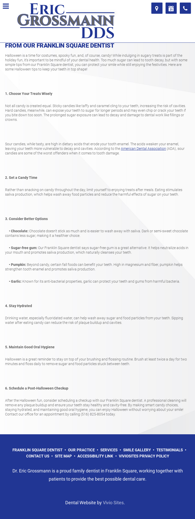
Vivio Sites (113, 502)
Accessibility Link (95, 456)
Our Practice (81, 450)
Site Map (63, 456)
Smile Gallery (137, 450)
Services (109, 450)
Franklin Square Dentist (37, 450)
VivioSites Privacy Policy (144, 456)
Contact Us (37, 456)
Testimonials (169, 450)
